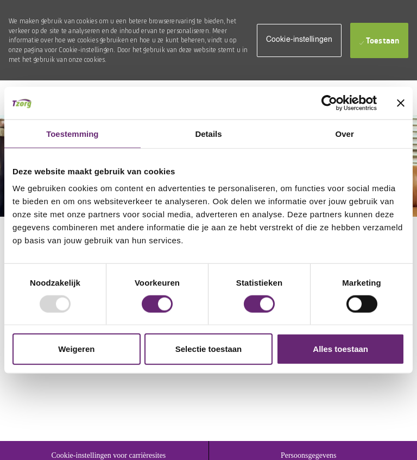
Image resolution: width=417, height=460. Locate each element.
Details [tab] (208, 133)
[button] (299, 40)
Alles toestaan (340, 349)
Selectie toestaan (208, 349)
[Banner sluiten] (401, 102)
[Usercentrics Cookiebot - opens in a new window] (329, 102)
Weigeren (76, 349)
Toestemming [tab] (72, 133)
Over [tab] (345, 133)
